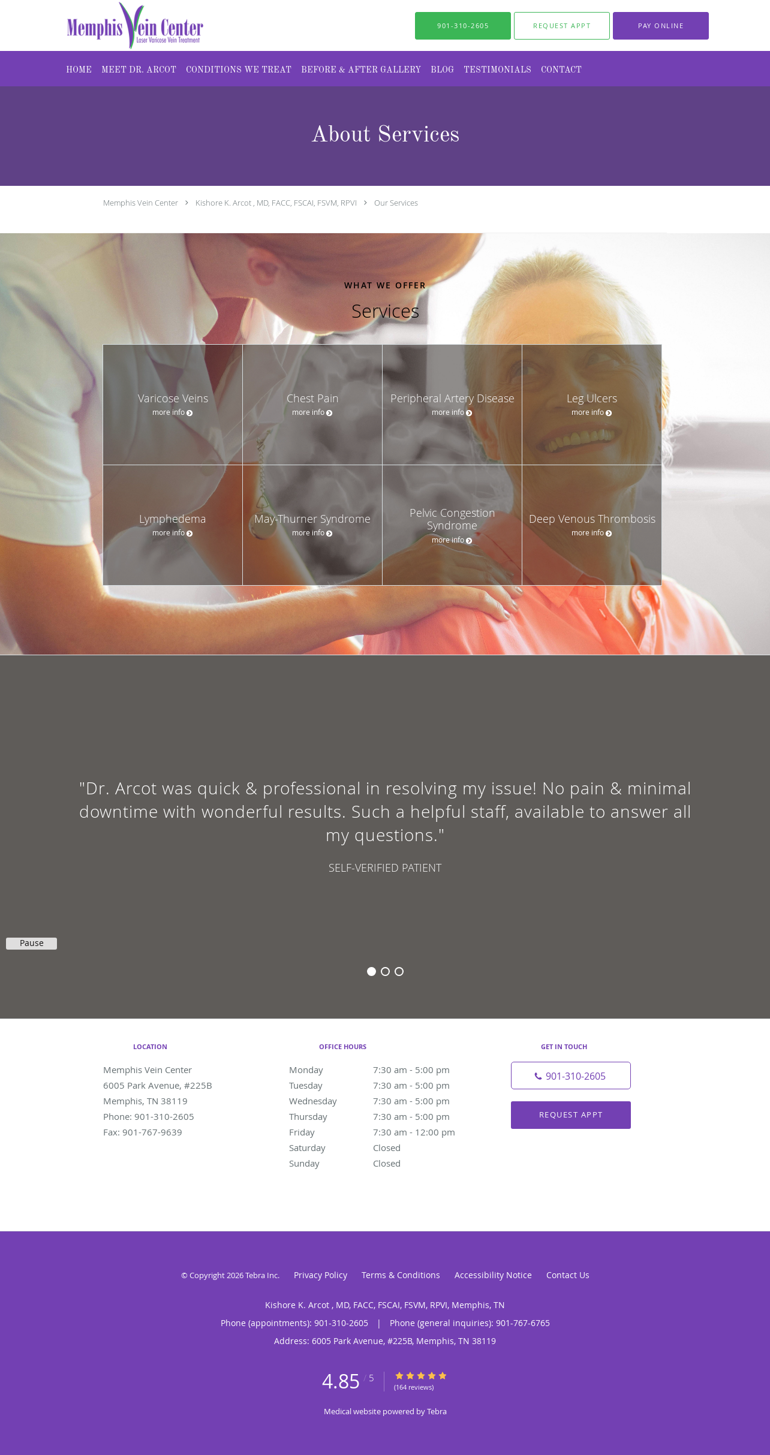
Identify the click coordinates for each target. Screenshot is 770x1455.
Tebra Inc (261, 1275)
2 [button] (385, 971)
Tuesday (382, 1085)
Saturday (382, 1147)
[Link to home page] (111, 25)
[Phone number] (571, 1075)
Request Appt (571, 1114)
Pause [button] (32, 943)
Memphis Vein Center (140, 202)
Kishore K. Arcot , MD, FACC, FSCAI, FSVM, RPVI (276, 202)
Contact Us (567, 1275)
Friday (382, 1132)
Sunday (382, 1163)
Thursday (382, 1116)
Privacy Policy (320, 1275)
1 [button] (371, 971)
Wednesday (382, 1100)
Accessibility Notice (493, 1275)
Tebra (437, 1411)
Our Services (396, 202)
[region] (385, 825)
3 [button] (399, 971)
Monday (382, 1069)
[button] (562, 26)
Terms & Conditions (401, 1275)
